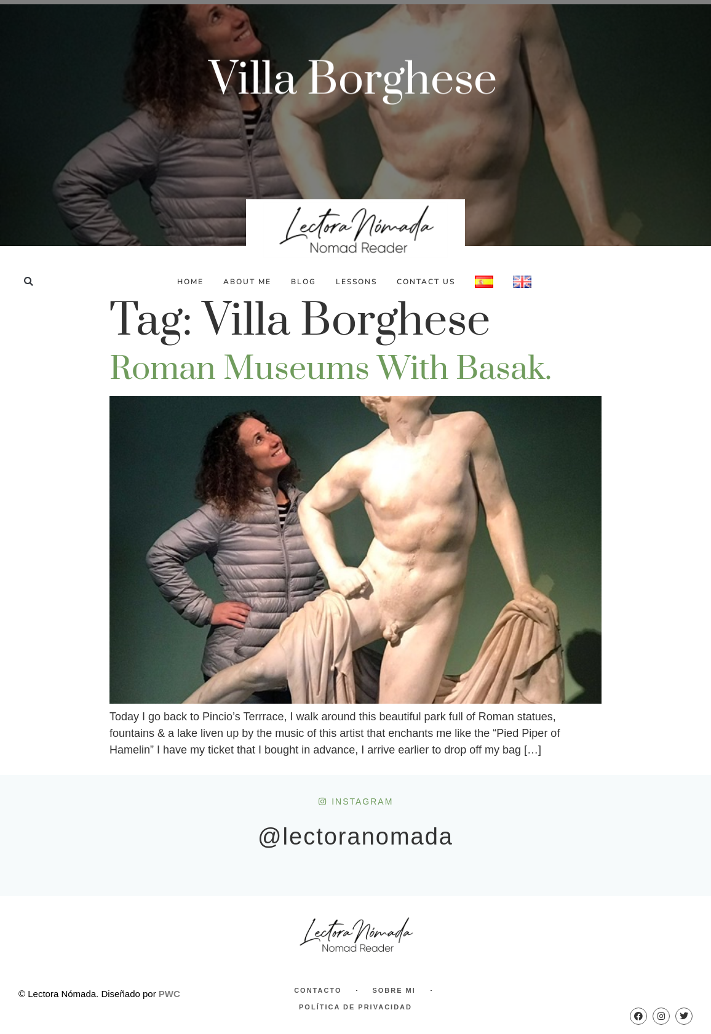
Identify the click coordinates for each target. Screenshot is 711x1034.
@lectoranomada (355, 836)
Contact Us (426, 282)
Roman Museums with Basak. (330, 369)
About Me (247, 282)
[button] (28, 281)
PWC (169, 993)
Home (190, 282)
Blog (303, 282)
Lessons (356, 282)
